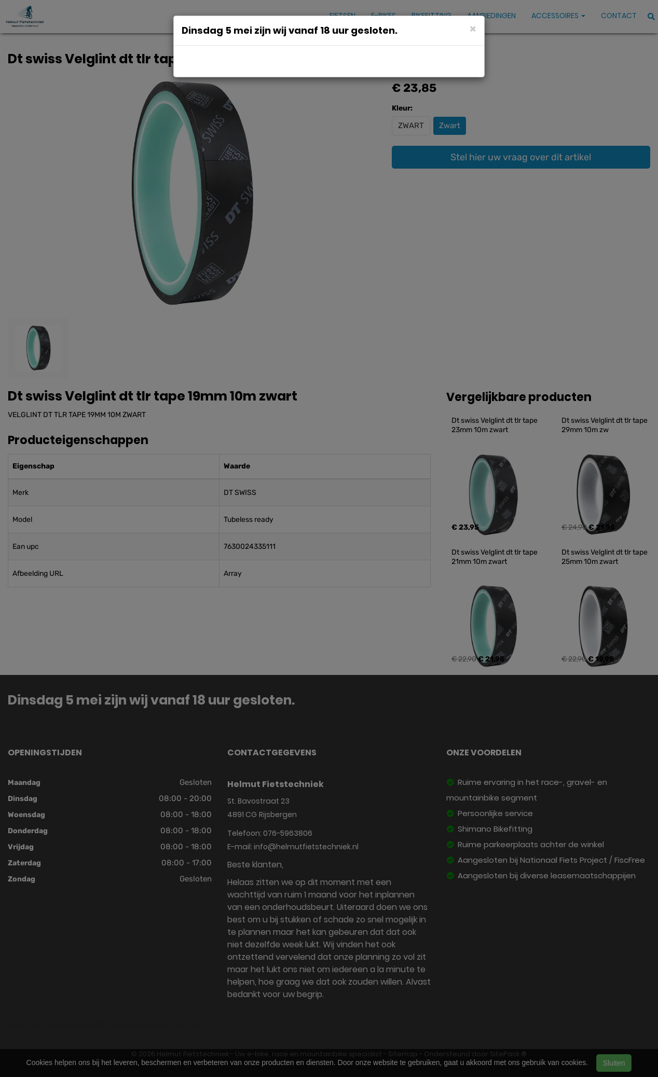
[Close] (473, 28)
